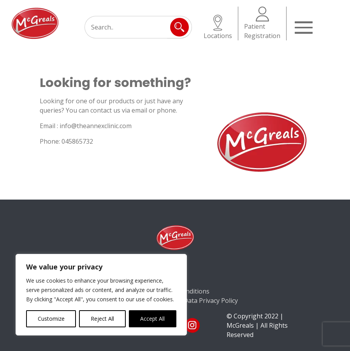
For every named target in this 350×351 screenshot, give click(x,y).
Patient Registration (262, 23)
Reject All (102, 318)
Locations (218, 27)
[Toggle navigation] (304, 26)
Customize (51, 318)
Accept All (152, 318)
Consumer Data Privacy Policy (194, 300)
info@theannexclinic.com (96, 126)
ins (192, 325)
